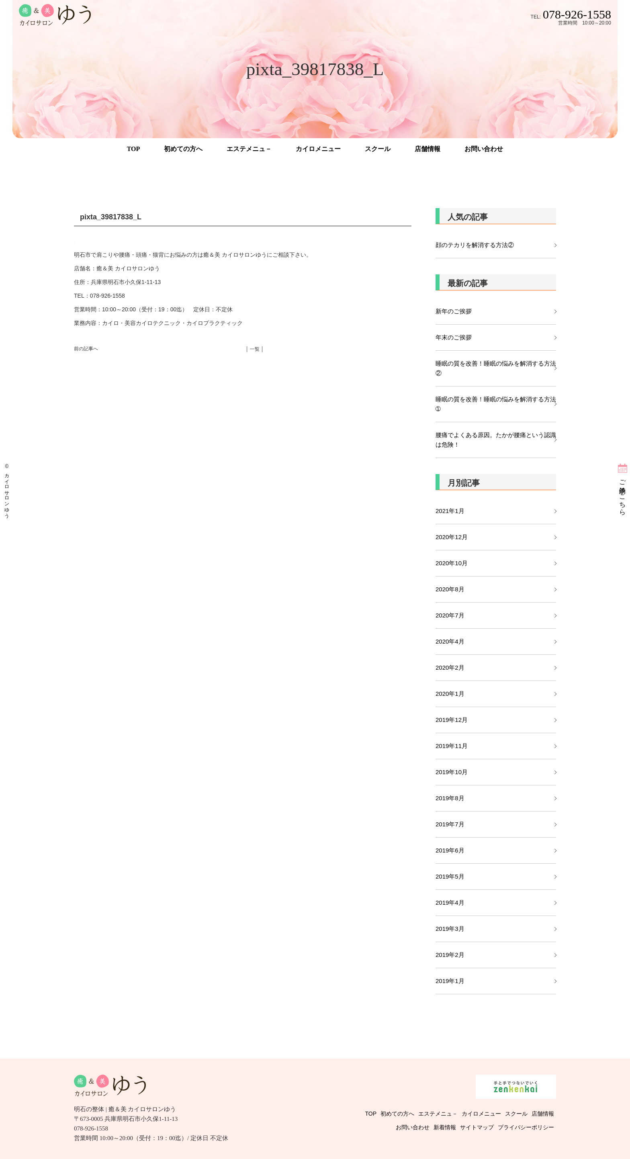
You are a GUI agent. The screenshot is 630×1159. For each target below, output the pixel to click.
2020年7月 (450, 615)
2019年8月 (450, 798)
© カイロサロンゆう (7, 489)
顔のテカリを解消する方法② (475, 244)
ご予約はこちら (622, 494)
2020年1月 (450, 693)
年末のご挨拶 (454, 337)
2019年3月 (450, 928)
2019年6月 (450, 850)
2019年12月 (452, 719)
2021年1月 (450, 510)
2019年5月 (450, 876)
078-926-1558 (577, 14)
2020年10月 (452, 563)
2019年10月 (452, 772)
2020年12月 (452, 537)
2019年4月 (450, 902)
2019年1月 (450, 980)
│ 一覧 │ (254, 349)
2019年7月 (450, 824)
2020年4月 (450, 641)
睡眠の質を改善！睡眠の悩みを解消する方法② (496, 368)
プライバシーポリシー (526, 1127)
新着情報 (445, 1127)
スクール (378, 148)
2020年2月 (450, 667)
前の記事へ (86, 349)
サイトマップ (477, 1127)
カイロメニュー (318, 148)
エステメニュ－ (249, 148)
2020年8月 (450, 589)
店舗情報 (427, 148)
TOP (133, 148)
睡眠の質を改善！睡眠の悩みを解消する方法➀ (496, 404)
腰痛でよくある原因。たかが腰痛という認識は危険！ (496, 439)
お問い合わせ (483, 148)
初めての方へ (183, 148)
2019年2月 (450, 954)
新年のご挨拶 (457, 311)
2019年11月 (452, 745)
